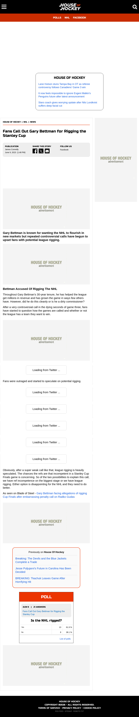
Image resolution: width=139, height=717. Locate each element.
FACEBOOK (79, 17)
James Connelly (12, 149)
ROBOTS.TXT (78, 711)
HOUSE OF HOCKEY (12, 122)
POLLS (57, 17)
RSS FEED (59, 711)
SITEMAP (68, 711)
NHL (67, 17)
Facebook (64, 150)
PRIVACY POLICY (71, 708)
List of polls (65, 639)
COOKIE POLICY (92, 708)
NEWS (33, 122)
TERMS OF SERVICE (49, 708)
